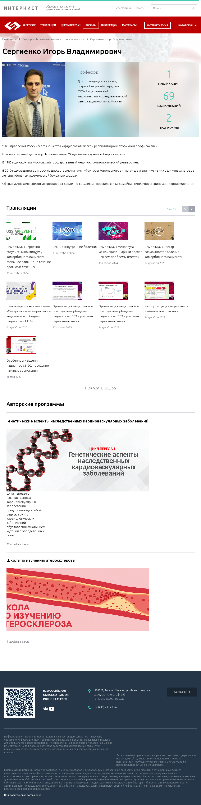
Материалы (129, 25)
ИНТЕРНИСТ (23, 8)
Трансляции (48, 25)
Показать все (100, 388)
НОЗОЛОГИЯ (185, 25)
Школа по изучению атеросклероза (40, 560)
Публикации (109, 25)
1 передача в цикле (17, 641)
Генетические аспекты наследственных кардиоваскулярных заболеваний (77, 421)
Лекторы (90, 25)
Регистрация (123, 7)
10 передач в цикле (17, 544)
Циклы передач (71, 25)
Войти (140, 7)
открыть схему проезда (109, 698)
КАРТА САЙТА (182, 691)
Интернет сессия (157, 25)
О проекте (29, 25)
